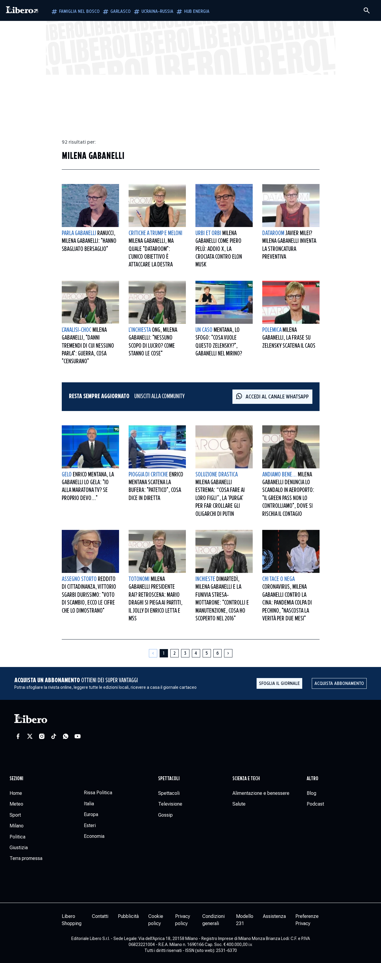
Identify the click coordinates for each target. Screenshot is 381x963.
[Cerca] (366, 10)
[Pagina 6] (217, 653)
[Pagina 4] (196, 653)
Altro (312, 778)
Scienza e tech (246, 778)
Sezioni (16, 778)
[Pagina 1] (164, 653)
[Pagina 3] (185, 653)
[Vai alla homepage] (22, 10)
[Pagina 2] (174, 653)
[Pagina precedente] (153, 653)
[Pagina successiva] (228, 653)
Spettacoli (169, 778)
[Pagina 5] (207, 653)
